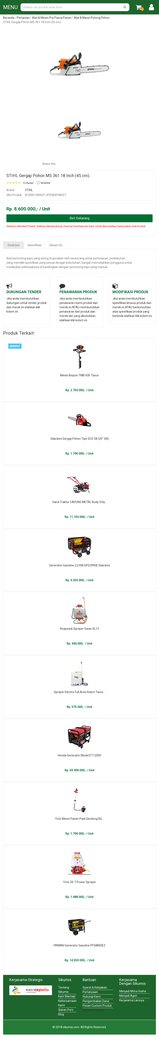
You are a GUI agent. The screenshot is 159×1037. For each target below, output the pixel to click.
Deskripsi (13, 245)
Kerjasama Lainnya (131, 1000)
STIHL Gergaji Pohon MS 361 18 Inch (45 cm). (48, 175)
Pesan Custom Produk (97, 1005)
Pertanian (23, 17)
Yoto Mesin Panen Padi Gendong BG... (79, 818)
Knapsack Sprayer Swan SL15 (79, 628)
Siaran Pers (65, 1009)
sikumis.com (71, 1027)
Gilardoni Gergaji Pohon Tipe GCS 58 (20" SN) (80, 438)
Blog (61, 1014)
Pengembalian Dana (96, 1001)
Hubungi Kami (92, 996)
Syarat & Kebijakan (95, 987)
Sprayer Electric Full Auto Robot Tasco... (79, 692)
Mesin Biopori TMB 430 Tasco (79, 375)
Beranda (8, 17)
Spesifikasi (35, 245)
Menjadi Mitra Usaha (132, 991)
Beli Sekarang (79, 218)
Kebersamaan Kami (67, 1003)
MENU (10, 7)
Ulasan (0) (55, 245)
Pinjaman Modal (93, 1010)
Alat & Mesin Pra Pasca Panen (51, 17)
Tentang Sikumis (63, 989)
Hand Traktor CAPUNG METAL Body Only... (79, 502)
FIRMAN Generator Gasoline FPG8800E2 (79, 945)
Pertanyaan (90, 992)
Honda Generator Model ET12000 (79, 755)
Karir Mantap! (67, 996)
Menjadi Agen (128, 995)
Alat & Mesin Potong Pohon (92, 17)
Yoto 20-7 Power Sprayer (79, 882)
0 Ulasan (28, 182)
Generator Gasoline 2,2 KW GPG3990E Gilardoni (79, 565)
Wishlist (43, 182)
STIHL (29, 190)
